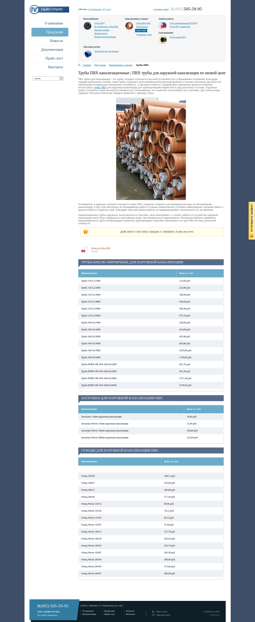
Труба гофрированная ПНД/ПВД (183, 23)
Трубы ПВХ (141, 30)
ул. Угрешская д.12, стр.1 (99, 9)
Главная (87, 65)
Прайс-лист (54, 58)
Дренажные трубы (144, 34)
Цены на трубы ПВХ (101, 248)
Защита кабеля (166, 18)
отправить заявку (161, 9)
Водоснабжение (91, 18)
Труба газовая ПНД (178, 37)
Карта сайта (161, 611)
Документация (52, 50)
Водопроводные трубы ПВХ (106, 26)
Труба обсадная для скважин (106, 51)
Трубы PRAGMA (143, 23)
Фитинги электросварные (105, 37)
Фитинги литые (101, 33)
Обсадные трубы (91, 46)
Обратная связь (163, 615)
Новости (56, 41)
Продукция (54, 32)
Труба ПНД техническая (180, 26)
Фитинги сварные (101, 30)
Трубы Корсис (142, 26)
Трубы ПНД (99, 23)
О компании (54, 23)
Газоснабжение (166, 32)
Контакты (55, 67)
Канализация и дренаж (136, 18)
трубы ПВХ (100, 87)
